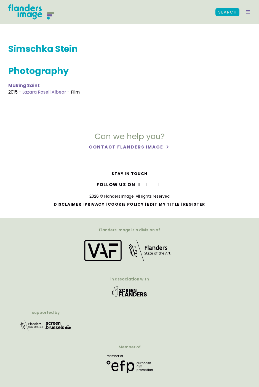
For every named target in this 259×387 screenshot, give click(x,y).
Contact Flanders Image (127, 147)
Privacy (95, 204)
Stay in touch (129, 173)
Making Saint (24, 85)
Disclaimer (67, 204)
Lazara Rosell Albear (44, 92)
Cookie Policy (126, 204)
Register (194, 204)
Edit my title (163, 204)
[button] (248, 12)
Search (227, 12)
